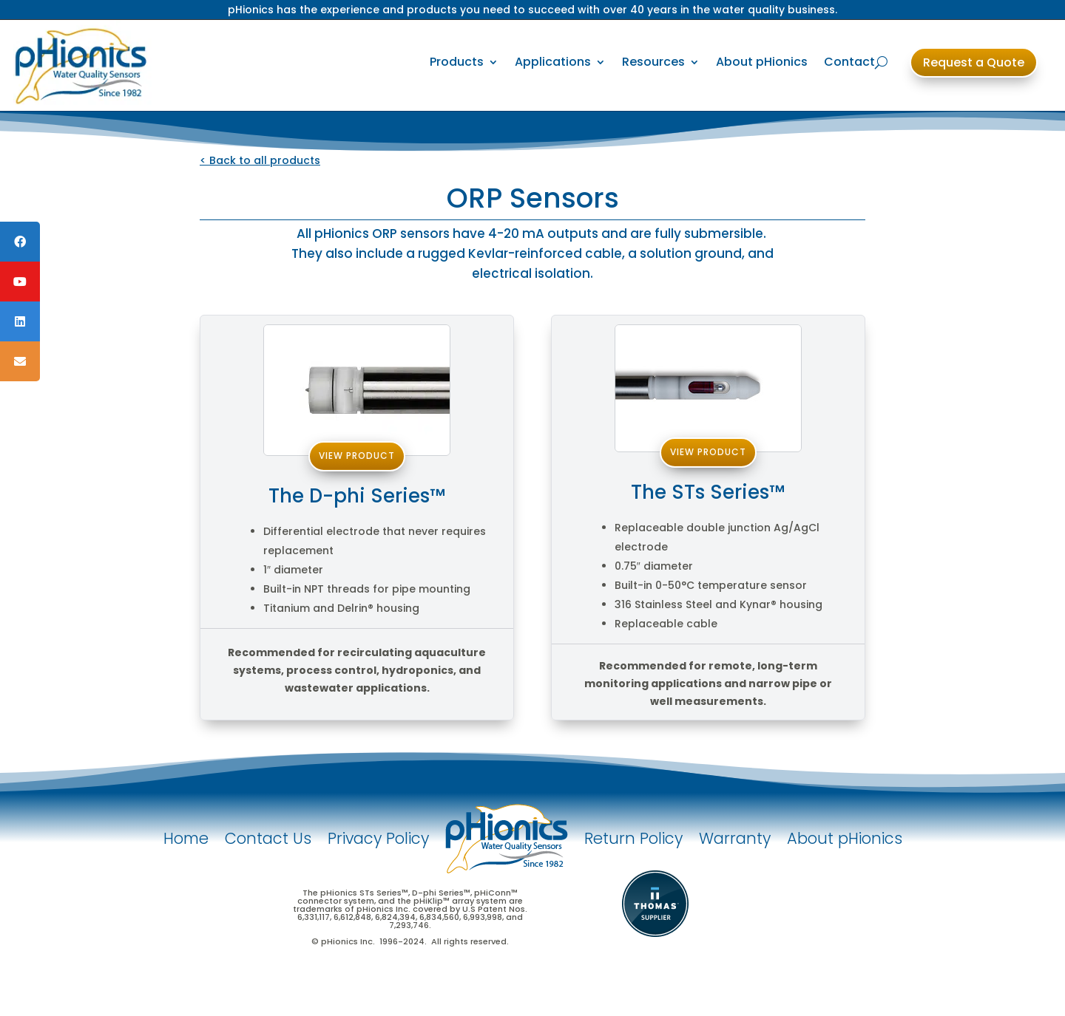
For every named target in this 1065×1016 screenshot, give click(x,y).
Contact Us (268, 838)
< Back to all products (260, 160)
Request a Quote (973, 62)
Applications (553, 61)
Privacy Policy (378, 838)
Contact (849, 61)
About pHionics (762, 61)
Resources (653, 61)
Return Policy (633, 838)
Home (186, 838)
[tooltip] (20, 242)
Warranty (735, 838)
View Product (357, 455)
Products (457, 61)
